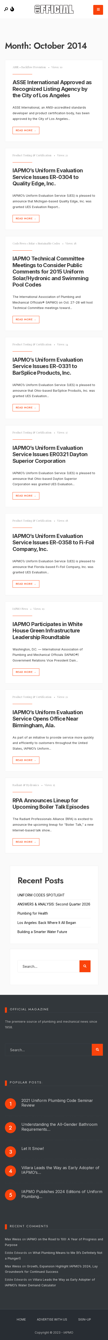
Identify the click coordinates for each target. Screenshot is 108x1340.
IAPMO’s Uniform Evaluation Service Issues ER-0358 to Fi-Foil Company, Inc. (53, 542)
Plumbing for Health (32, 913)
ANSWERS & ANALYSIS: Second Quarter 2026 (53, 904)
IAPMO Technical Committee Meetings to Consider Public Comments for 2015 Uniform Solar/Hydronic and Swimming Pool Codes (50, 272)
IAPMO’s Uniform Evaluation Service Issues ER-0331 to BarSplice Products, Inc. (48, 366)
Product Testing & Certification (32, 155)
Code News (19, 243)
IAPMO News (20, 609)
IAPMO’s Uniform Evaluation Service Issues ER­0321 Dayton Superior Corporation (50, 454)
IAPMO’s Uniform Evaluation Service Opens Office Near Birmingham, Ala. (48, 718)
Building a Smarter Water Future (42, 932)
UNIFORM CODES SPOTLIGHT (41, 895)
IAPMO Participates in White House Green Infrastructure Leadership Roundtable (47, 630)
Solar (32, 243)
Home (21, 1319)
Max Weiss (13, 1239)
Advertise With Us (52, 1319)
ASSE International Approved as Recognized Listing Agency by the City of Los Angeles (52, 89)
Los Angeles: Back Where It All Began (46, 923)
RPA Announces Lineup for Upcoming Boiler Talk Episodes (51, 803)
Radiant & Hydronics (26, 785)
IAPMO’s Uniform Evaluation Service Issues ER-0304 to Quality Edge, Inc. (48, 177)
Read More (26, 130)
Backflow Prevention (33, 67)
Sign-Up (84, 1319)
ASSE (16, 67)
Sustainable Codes (49, 243)
